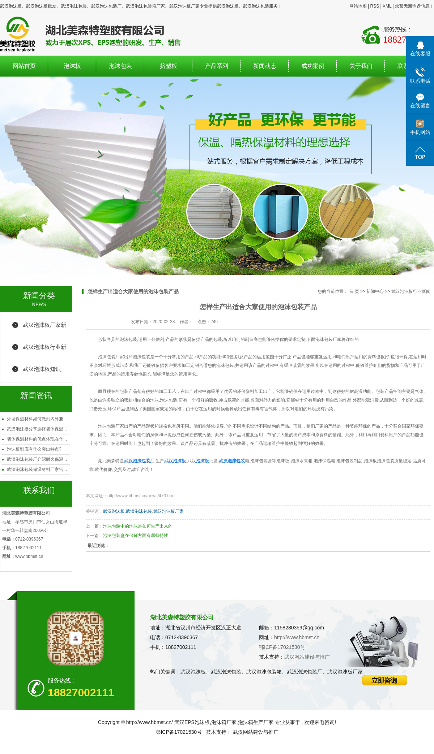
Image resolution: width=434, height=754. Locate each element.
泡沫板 (72, 66)
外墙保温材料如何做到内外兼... (37, 418)
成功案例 (312, 66)
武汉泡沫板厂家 (168, 511)
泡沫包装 (120, 66)
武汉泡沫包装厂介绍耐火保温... (37, 459)
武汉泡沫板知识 (42, 369)
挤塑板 (168, 66)
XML (387, 6)
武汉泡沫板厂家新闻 (44, 329)
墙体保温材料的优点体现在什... (37, 439)
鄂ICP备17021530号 (282, 647)
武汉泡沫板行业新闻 (44, 351)
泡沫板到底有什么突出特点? (34, 449)
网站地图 (358, 6)
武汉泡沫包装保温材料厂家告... (37, 469)
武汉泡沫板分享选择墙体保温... (37, 429)
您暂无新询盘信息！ (414, 6)
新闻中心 (375, 291)
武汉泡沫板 (114, 511)
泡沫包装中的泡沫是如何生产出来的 (138, 526)
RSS (374, 6)
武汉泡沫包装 (139, 511)
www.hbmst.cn (29, 556)
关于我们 (361, 66)
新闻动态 (264, 66)
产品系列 (216, 66)
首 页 (354, 291)
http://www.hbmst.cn (296, 637)
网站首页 (24, 66)
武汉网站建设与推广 (307, 657)
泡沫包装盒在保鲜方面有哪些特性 (135, 535)
